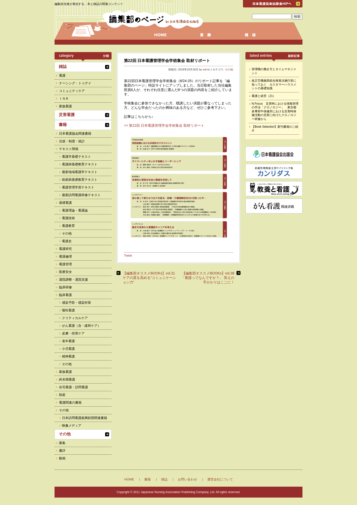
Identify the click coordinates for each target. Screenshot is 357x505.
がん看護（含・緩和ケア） (81, 325)
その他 (229, 69)
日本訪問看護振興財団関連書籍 (84, 418)
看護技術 (68, 218)
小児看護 (68, 349)
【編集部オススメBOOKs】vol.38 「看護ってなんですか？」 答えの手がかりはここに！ (207, 277)
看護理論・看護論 (75, 210)
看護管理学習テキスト (78, 187)
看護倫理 (65, 256)
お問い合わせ (187, 479)
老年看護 (68, 341)
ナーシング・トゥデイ (75, 83)
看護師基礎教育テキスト (79, 164)
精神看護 (68, 356)
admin (206, 69)
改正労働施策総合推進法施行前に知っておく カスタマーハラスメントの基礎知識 (274, 84)
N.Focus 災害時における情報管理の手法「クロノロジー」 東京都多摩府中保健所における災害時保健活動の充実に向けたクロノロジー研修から (275, 111)
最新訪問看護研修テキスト (81, 195)
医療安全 (65, 272)
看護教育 (68, 226)
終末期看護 (67, 379)
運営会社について (220, 479)
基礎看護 (65, 203)
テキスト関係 (68, 149)
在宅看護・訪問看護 (73, 387)
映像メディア (71, 425)
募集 (62, 443)
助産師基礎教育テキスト (79, 179)
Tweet (128, 255)
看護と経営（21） (264, 96)
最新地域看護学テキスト (79, 172)
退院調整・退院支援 (73, 279)
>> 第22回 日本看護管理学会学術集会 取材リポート (164, 125)
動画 (62, 458)
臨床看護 (65, 295)
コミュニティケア (72, 91)
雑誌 (63, 66)
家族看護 (65, 106)
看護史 (67, 241)
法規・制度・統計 (72, 141)
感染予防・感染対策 (76, 302)
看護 (62, 75)
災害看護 (67, 115)
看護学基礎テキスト (76, 156)
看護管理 (65, 264)
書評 (62, 450)
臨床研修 (65, 287)
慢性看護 (68, 310)
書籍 (63, 124)
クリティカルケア (75, 318)
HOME (129, 479)
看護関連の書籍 (70, 402)
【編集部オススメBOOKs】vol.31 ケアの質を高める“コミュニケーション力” (150, 277)
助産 (62, 395)
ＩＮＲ (64, 98)
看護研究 (65, 249)
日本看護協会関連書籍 (75, 133)
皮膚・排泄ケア (73, 333)
